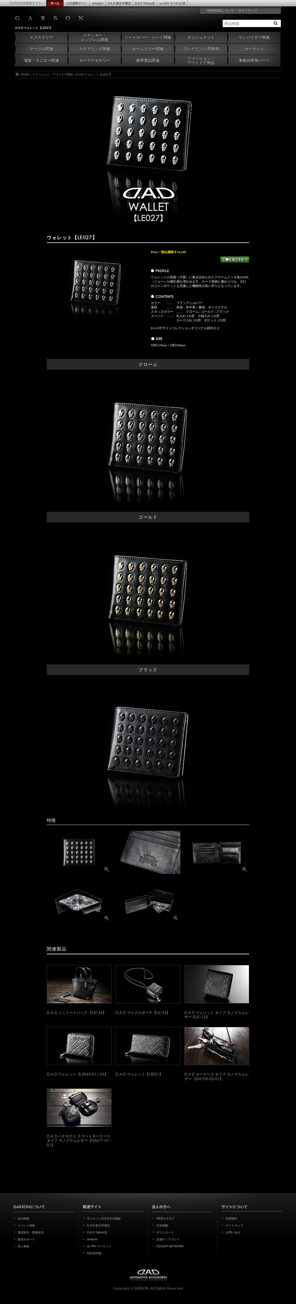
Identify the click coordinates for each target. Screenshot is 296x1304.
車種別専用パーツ (254, 61)
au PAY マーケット (99, 1246)
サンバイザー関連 (254, 38)
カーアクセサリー (94, 61)
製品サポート (26, 1239)
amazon (92, 1239)
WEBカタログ (165, 1218)
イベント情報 (26, 1225)
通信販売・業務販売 (31, 1232)
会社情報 (23, 1218)
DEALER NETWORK (170, 1246)
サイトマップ (247, 10)
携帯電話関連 (148, 61)
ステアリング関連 (94, 49)
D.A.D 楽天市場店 (98, 1225)
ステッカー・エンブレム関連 (94, 38)
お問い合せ (233, 1232)
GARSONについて (220, 10)
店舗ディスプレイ (168, 1239)
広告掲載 (162, 1225)
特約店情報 (94, 1253)
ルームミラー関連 (148, 49)
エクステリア (41, 38)
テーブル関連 (41, 49)
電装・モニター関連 (41, 61)
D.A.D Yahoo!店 (97, 1232)
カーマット (254, 49)
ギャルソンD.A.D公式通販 (104, 1218)
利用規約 (231, 1218)
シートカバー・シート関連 (148, 38)
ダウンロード (165, 1232)
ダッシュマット (201, 38)
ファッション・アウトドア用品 (201, 61)
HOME (25, 74)
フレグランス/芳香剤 (201, 49)
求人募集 (23, 1246)
